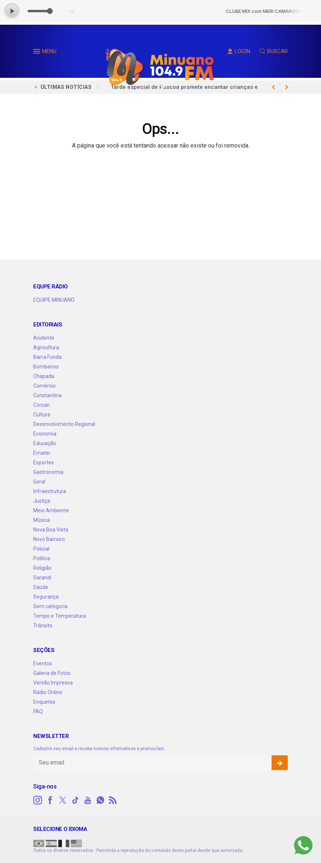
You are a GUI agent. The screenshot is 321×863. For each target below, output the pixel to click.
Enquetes (44, 702)
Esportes (43, 462)
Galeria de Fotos (51, 673)
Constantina (47, 395)
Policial (41, 549)
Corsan (41, 405)
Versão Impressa (53, 683)
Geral (39, 482)
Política (41, 558)
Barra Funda (47, 357)
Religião (42, 568)
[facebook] (50, 800)
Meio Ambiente (51, 510)
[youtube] (87, 800)
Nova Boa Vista (50, 530)
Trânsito (42, 625)
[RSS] (112, 800)
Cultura (41, 414)
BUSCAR (274, 51)
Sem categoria (50, 606)
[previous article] (286, 87)
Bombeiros (46, 367)
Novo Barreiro (49, 539)
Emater (42, 453)
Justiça (41, 501)
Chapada (43, 376)
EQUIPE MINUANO (54, 300)
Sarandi (42, 577)
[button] (37, 52)
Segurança (46, 597)
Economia (44, 434)
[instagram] (37, 800)
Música (41, 520)
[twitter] (62, 800)
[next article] (273, 87)
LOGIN (238, 51)
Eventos (42, 663)
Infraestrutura (49, 491)
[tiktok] (75, 800)
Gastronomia (48, 472)
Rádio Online (47, 692)
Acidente (43, 338)
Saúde (40, 587)
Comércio (44, 386)
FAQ (38, 711)
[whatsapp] (100, 800)
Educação (44, 443)
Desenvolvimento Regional (64, 424)
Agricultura (46, 347)
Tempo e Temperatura (59, 616)
